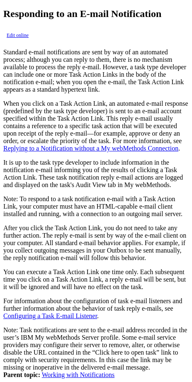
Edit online (18, 35)
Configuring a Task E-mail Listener (50, 315)
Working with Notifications (78, 374)
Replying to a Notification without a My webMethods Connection (90, 148)
